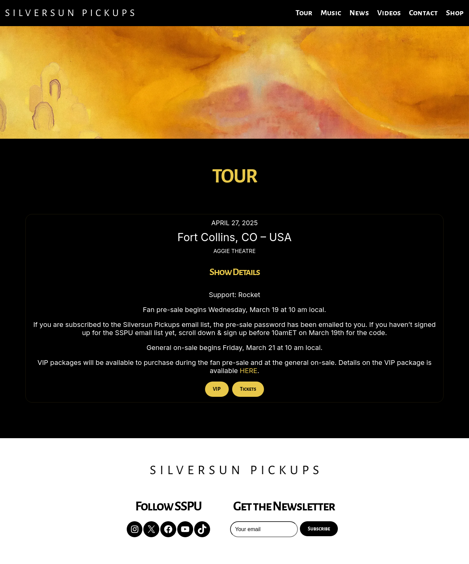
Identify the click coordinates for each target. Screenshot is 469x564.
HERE (249, 371)
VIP (217, 389)
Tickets (248, 389)
